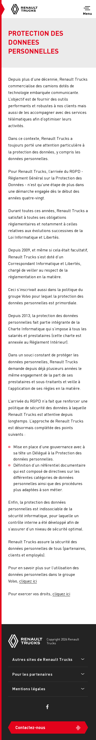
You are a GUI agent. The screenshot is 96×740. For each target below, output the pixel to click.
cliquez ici (28, 581)
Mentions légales (29, 688)
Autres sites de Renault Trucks (42, 659)
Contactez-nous (30, 727)
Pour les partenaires (32, 674)
